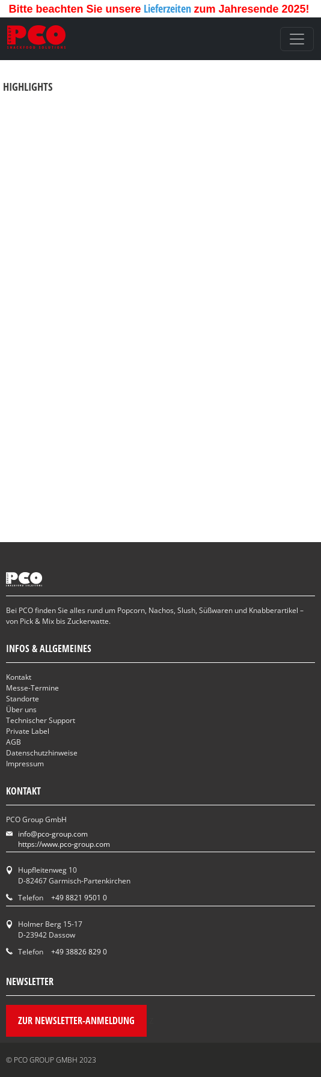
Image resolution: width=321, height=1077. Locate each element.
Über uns (21, 709)
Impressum (25, 763)
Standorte (22, 699)
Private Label (27, 731)
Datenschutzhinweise (42, 753)
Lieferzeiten (169, 8)
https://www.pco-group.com (64, 844)
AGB (13, 742)
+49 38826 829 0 (79, 952)
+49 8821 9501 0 (79, 897)
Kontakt (18, 677)
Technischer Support (40, 720)
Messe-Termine (32, 688)
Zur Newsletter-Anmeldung (76, 1020)
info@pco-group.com (53, 834)
